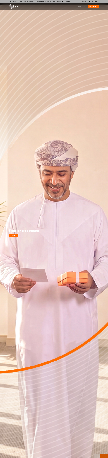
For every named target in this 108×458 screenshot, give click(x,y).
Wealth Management (39, 1)
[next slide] (106, 456)
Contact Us (84, 1)
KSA (63, 1)
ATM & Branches (93, 1)
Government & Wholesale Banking (25, 1)
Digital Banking (93, 6)
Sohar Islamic (48, 1)
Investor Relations (57, 1)
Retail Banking (13, 1)
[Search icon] (84, 6)
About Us (68, 1)
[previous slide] (102, 456)
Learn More (14, 235)
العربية (79, 6)
